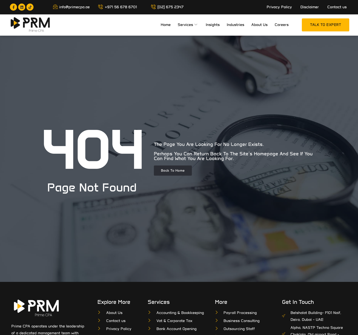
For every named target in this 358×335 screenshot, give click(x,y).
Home (166, 24)
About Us (259, 24)
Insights (213, 24)
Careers (282, 24)
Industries (235, 24)
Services (187, 24)
